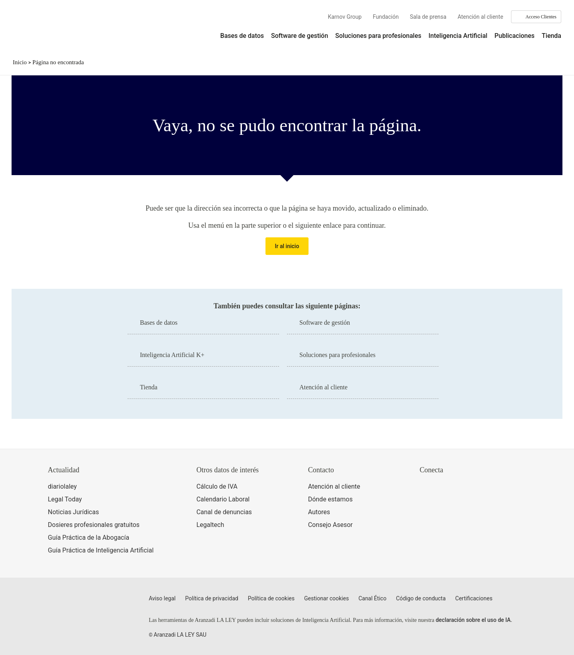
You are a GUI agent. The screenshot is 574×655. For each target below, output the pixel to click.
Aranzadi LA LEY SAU (180, 634)
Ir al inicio (287, 246)
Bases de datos (242, 35)
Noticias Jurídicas (73, 512)
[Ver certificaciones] (456, 521)
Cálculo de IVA (217, 486)
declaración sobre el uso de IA (473, 620)
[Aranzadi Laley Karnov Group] (40, 29)
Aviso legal (162, 598)
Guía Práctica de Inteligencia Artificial (100, 550)
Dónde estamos (330, 499)
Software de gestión (299, 35)
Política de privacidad (211, 598)
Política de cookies (271, 598)
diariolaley (62, 486)
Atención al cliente (480, 17)
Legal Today (65, 499)
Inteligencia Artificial (458, 35)
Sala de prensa (428, 17)
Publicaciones (515, 35)
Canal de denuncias (224, 512)
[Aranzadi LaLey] (79, 603)
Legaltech (210, 525)
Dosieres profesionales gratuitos (94, 525)
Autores (319, 512)
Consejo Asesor (330, 525)
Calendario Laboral (223, 499)
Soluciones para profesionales (378, 35)
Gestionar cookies (326, 598)
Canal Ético (372, 598)
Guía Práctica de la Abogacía (88, 537)
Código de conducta (421, 598)
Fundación (386, 17)
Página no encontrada (58, 62)
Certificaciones (473, 598)
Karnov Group (345, 17)
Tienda (551, 35)
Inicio (20, 62)
